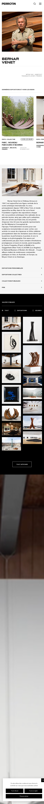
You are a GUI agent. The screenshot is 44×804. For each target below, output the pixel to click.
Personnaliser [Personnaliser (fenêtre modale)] (24, 796)
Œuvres (37, 310)
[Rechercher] (34, 4)
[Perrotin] (9, 4)
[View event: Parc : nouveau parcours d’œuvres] (18, 126)
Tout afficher (22, 464)
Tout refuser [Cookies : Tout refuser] (14, 791)
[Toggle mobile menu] (40, 4)
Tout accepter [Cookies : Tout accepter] (33, 791)
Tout (5, 310)
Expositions (20, 310)
